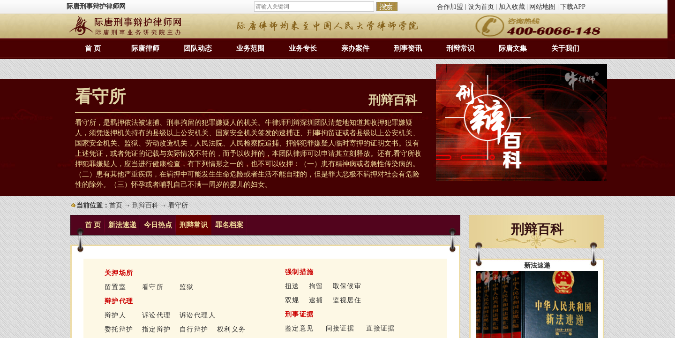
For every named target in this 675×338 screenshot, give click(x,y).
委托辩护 (119, 329)
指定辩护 (156, 329)
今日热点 (158, 225)
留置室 (115, 287)
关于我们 (565, 48)
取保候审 (347, 286)
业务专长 (303, 48)
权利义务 (231, 329)
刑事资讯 (408, 48)
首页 (115, 205)
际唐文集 (513, 48)
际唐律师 (145, 48)
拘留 (316, 286)
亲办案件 (355, 48)
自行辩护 (194, 329)
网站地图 (542, 6)
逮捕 (316, 300)
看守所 (153, 287)
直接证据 (380, 328)
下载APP (572, 6)
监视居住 (347, 300)
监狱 (187, 287)
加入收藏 (512, 6)
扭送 (292, 286)
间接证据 (340, 328)
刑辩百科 (145, 205)
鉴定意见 (299, 328)
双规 (292, 300)
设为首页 (481, 6)
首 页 (93, 48)
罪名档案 (229, 225)
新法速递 (122, 225)
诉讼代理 (156, 315)
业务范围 (250, 48)
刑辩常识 (460, 48)
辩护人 (115, 315)
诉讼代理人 (198, 315)
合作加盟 (450, 6)
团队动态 (198, 48)
